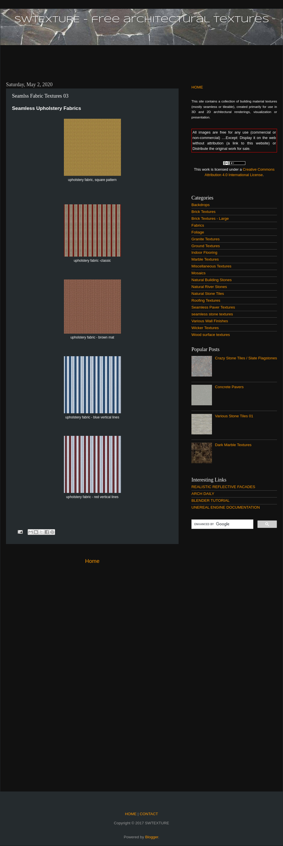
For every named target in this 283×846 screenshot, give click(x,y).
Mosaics (198, 273)
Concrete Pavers (229, 387)
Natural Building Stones (211, 280)
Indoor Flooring (204, 252)
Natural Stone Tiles (207, 293)
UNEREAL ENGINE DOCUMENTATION (225, 507)
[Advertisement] (141, 60)
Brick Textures (203, 212)
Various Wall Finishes (209, 321)
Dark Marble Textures (233, 445)
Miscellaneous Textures (211, 266)
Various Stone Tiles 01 (234, 416)
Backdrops (200, 205)
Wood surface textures (210, 335)
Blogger (151, 837)
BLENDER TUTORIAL (210, 500)
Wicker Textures (205, 328)
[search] (221, 524)
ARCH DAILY (202, 494)
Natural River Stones (209, 287)
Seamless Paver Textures (213, 307)
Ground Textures (205, 246)
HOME (197, 87)
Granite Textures (205, 239)
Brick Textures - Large (210, 218)
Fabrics (197, 225)
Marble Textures (205, 259)
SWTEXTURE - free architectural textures (141, 19)
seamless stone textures (212, 314)
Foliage (197, 232)
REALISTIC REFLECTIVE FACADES (223, 487)
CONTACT (148, 814)
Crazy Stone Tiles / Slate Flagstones (246, 358)
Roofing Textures (205, 300)
